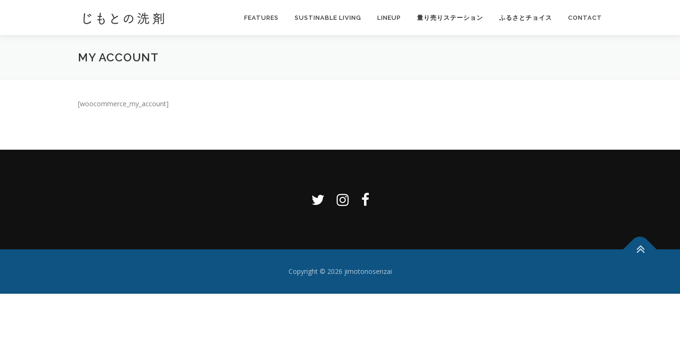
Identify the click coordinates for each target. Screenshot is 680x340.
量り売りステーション (450, 17)
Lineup (389, 17)
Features (261, 17)
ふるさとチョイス (525, 17)
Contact (585, 17)
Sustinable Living (328, 17)
